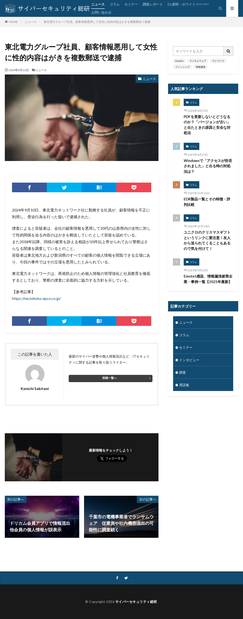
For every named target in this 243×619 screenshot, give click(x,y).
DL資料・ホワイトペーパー (188, 4)
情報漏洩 (200, 66)
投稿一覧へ (109, 378)
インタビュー (189, 360)
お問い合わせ (101, 12)
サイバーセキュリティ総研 (136, 602)
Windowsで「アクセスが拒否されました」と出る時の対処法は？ (208, 165)
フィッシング (182, 66)
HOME (13, 21)
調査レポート (153, 4)
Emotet (179, 60)
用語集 (184, 385)
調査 (182, 372)
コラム (114, 4)
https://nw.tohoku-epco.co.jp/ (36, 298)
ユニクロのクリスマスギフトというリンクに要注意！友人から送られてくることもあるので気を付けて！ (207, 240)
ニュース (98, 4)
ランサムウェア (197, 60)
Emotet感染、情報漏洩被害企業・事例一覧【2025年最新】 (208, 279)
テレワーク (218, 60)
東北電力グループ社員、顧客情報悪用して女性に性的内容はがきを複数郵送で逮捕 (97, 22)
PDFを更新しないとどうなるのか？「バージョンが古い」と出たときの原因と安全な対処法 (207, 124)
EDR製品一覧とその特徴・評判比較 (207, 202)
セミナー (131, 4)
